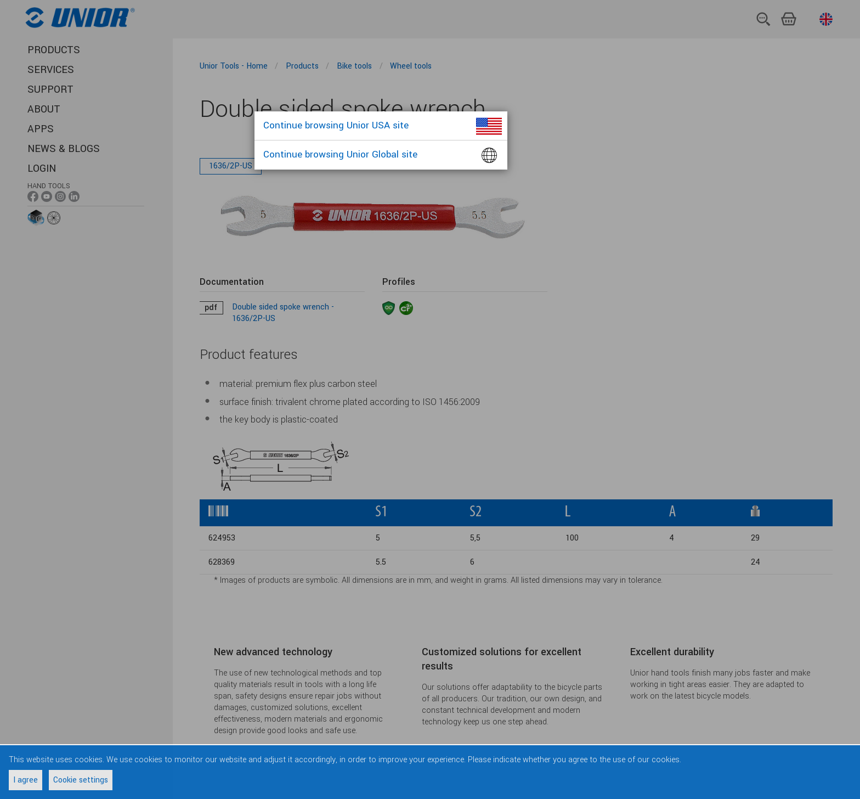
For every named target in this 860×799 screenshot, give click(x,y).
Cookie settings (80, 780)
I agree (25, 780)
